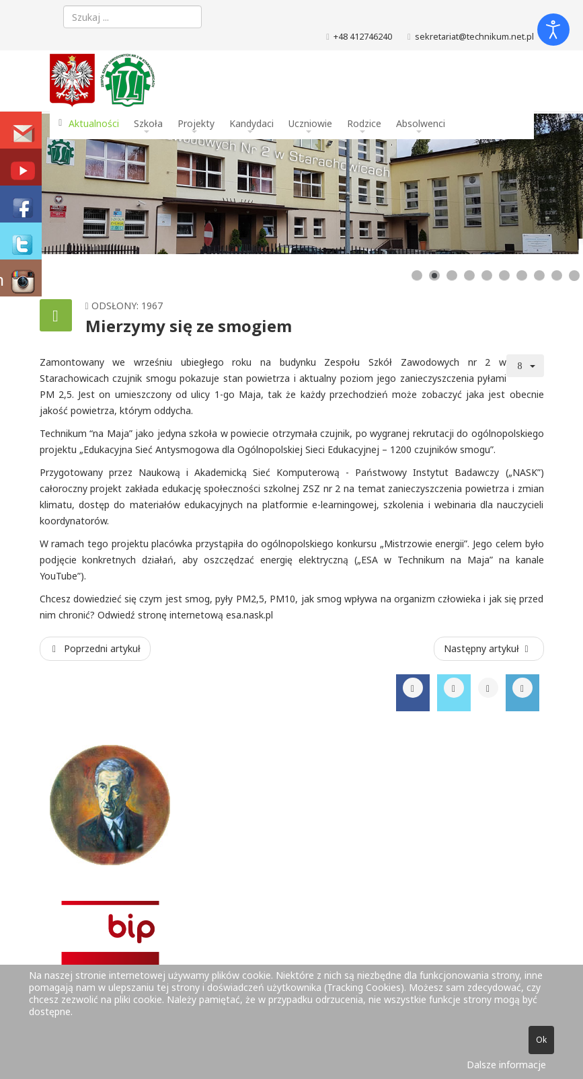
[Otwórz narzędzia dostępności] (553, 29)
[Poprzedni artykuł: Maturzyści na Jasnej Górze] (95, 649)
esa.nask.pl (249, 614)
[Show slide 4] (469, 275)
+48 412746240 (363, 36)
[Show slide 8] (539, 275)
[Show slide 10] (574, 275)
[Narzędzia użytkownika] (525, 365)
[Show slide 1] (417, 275)
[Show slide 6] (504, 275)
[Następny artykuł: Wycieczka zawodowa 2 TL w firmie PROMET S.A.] (489, 649)
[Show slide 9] (556, 275)
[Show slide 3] (451, 275)
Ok (541, 1039)
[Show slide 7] (521, 275)
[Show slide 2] (434, 275)
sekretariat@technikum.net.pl (474, 36)
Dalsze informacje (506, 1064)
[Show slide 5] (486, 275)
